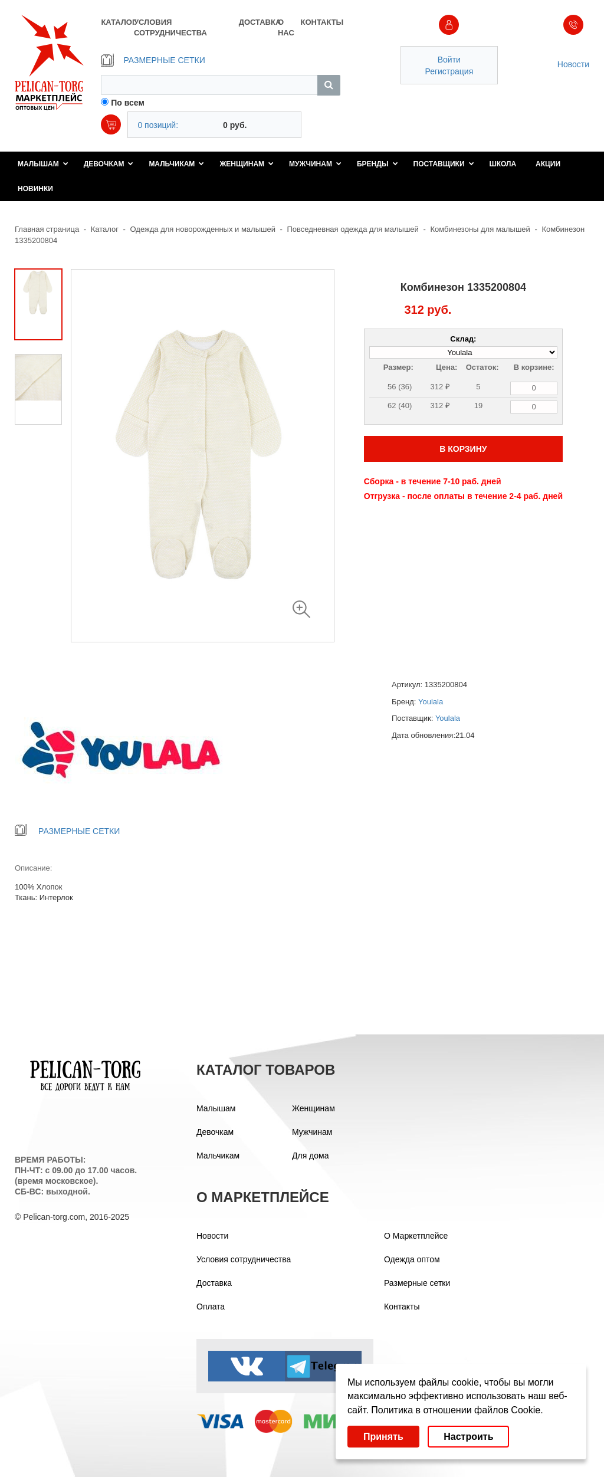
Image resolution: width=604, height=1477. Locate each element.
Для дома (310, 1155)
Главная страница (47, 229)
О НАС (286, 27)
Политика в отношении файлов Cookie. (457, 1410)
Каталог (105, 229)
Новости (573, 64)
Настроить (468, 1437)
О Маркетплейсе (416, 1235)
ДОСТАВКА (258, 22)
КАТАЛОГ (117, 22)
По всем (128, 102)
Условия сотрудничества (243, 1259)
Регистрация (449, 71)
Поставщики (443, 164)
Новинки (35, 189)
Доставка (214, 1283)
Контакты (401, 1306)
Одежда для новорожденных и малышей (202, 229)
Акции (548, 164)
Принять (383, 1437)
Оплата (210, 1306)
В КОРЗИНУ (463, 449)
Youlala (430, 701)
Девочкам (109, 164)
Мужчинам (315, 164)
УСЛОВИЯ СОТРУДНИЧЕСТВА (170, 27)
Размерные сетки (417, 1283)
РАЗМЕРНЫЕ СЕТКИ (153, 60)
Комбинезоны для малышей (480, 229)
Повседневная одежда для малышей (353, 229)
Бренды (377, 164)
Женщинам (246, 164)
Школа (503, 164)
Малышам (43, 164)
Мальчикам (176, 164)
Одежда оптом (412, 1259)
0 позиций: (157, 125)
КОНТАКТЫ (320, 22)
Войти (449, 59)
